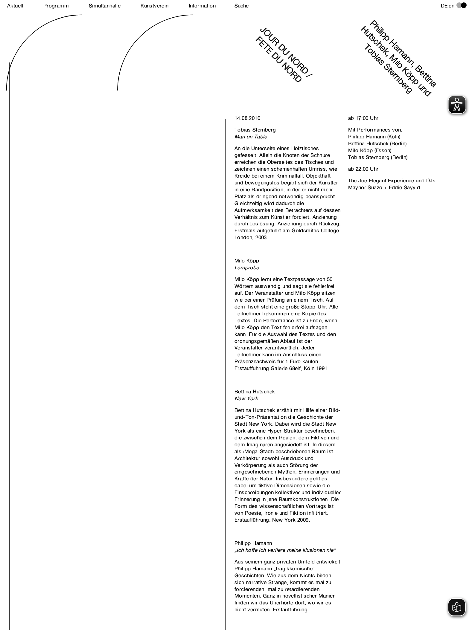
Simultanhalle (105, 6)
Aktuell (15, 6)
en (451, 6)
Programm (56, 6)
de (444, 6)
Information (202, 6)
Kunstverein (154, 6)
